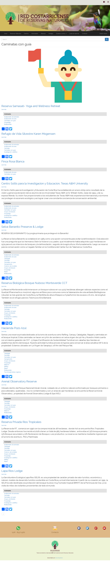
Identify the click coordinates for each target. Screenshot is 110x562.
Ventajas (50, 33)
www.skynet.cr (59, 557)
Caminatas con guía (10, 120)
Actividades (34, 33)
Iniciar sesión (103, 33)
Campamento (8, 264)
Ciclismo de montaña (10, 266)
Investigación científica (10, 152)
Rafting (6, 366)
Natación (6, 364)
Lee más (3, 109)
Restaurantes (8, 124)
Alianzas (43, 33)
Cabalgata (7, 258)
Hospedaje (7, 122)
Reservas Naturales (15, 33)
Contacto (84, 33)
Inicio (5, 33)
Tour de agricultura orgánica (12, 372)
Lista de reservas (74, 33)
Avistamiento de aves (10, 118)
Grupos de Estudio (9, 212)
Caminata (7, 148)
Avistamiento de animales (11, 117)
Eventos (26, 33)
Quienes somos (61, 33)
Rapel (6, 271)
